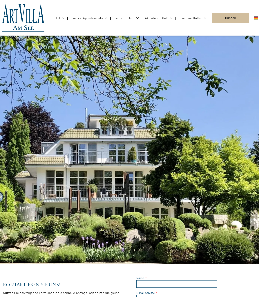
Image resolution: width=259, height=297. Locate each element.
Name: (140, 278)
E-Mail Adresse (145, 293)
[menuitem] (59, 17)
